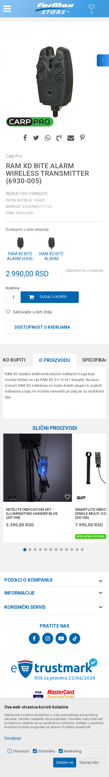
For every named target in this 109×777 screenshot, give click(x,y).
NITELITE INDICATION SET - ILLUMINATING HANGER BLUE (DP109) (32, 514)
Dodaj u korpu (53, 297)
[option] (54, 78)
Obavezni (21, 751)
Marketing (72, 751)
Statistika (46, 751)
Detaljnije (12, 738)
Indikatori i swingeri (26, 193)
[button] (19, 8)
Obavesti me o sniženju (84, 271)
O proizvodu (54, 360)
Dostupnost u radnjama (42, 327)
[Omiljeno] (91, 13)
